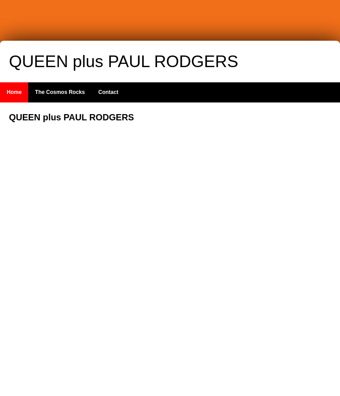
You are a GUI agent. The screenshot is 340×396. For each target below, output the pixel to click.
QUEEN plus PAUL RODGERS (123, 61)
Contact (108, 92)
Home (14, 92)
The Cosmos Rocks (60, 92)
